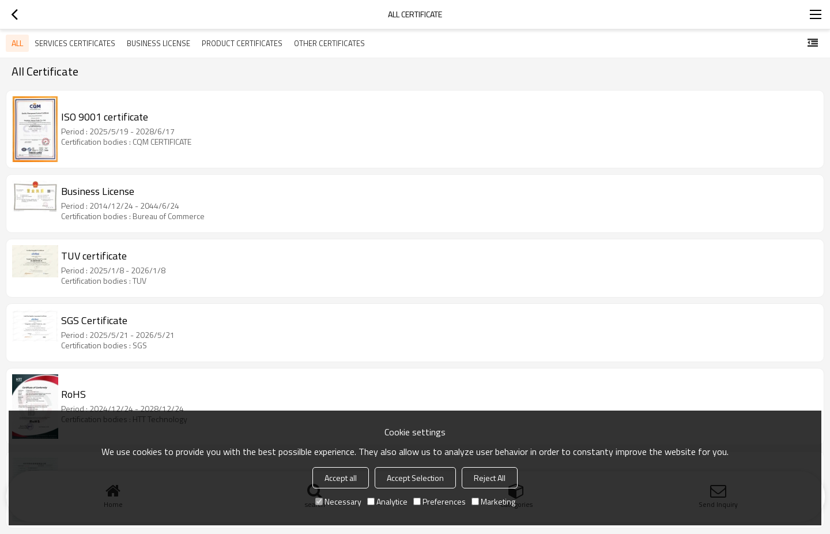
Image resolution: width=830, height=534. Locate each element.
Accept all (341, 478)
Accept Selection (415, 478)
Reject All (489, 478)
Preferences (439, 501)
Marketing (493, 501)
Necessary (338, 501)
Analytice (387, 501)
